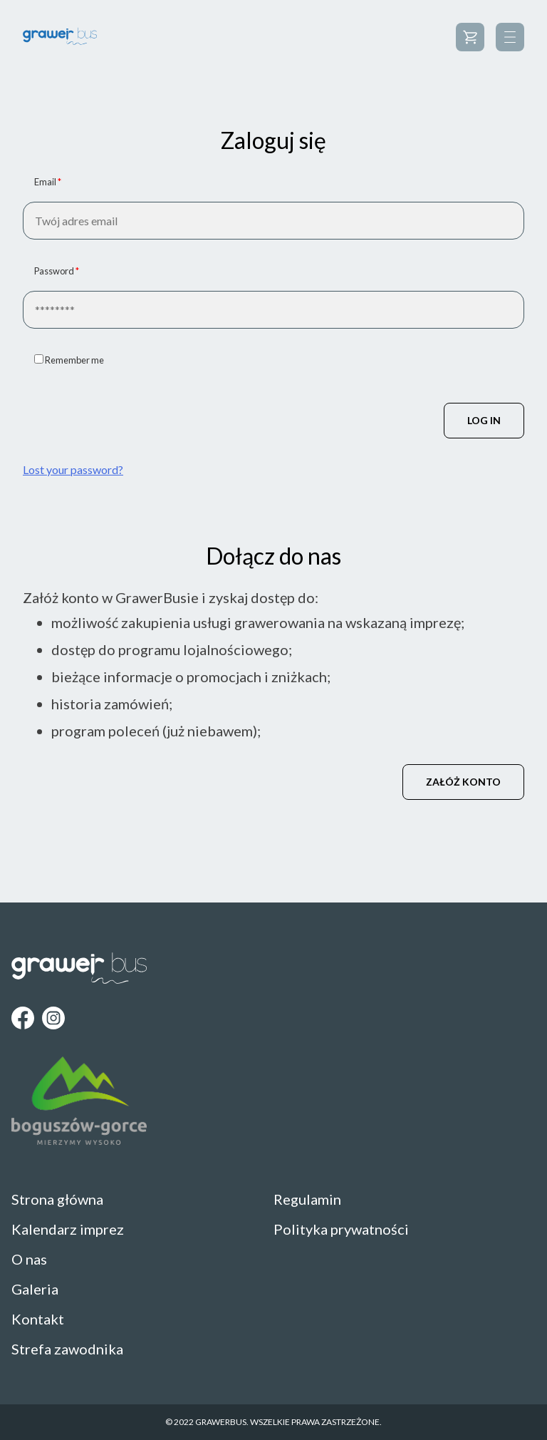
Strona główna (57, 1199)
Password (56, 271)
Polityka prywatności (341, 1229)
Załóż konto (463, 782)
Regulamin (307, 1199)
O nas (29, 1258)
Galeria (34, 1288)
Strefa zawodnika (67, 1348)
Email (47, 181)
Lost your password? (73, 469)
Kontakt (37, 1318)
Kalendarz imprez (67, 1229)
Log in (484, 420)
